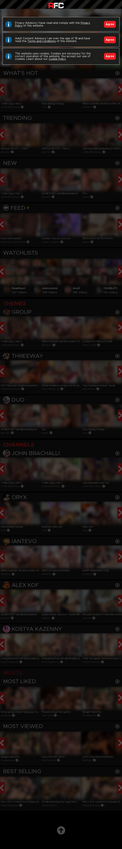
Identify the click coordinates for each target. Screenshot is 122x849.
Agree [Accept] (110, 24)
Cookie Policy (57, 59)
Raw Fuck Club (56, 5)
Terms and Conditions (41, 41)
